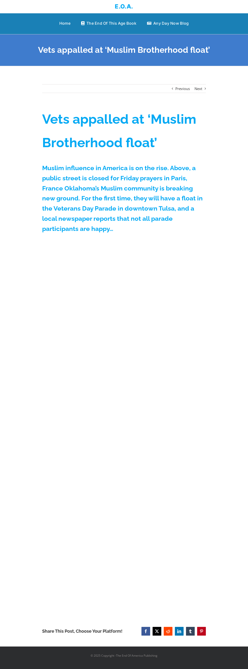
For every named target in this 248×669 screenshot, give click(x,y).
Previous (182, 88)
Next (198, 88)
